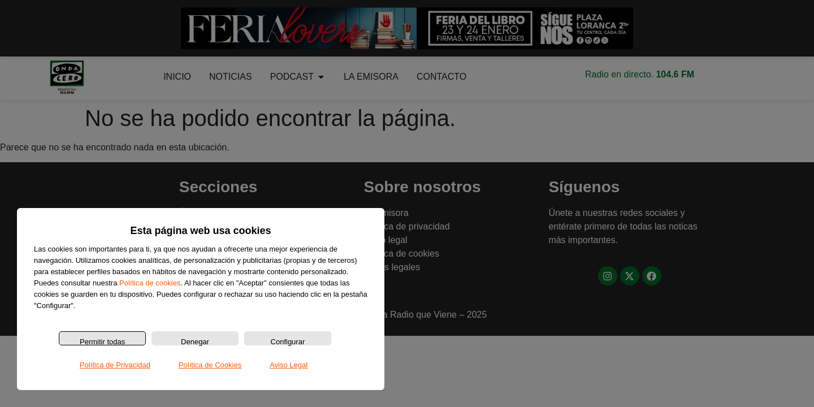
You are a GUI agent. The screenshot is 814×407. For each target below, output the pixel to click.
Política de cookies (149, 283)
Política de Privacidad (115, 365)
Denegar (195, 341)
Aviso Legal (289, 365)
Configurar (288, 341)
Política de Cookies (210, 365)
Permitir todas (102, 341)
